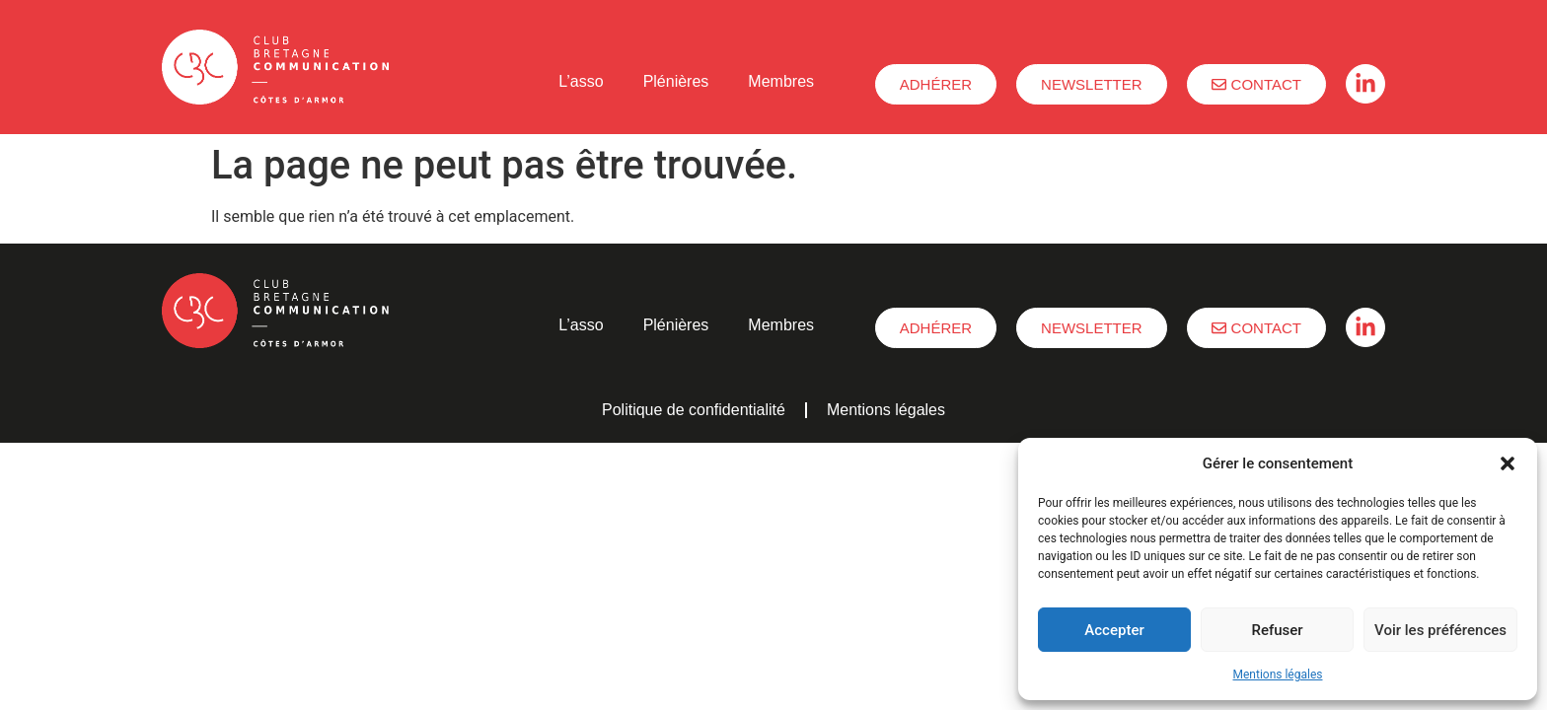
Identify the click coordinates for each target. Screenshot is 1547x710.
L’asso (580, 81)
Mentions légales (1278, 674)
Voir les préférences (1440, 630)
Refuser (1276, 630)
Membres (781, 81)
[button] (1507, 463)
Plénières (676, 81)
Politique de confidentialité (693, 409)
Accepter (1113, 630)
